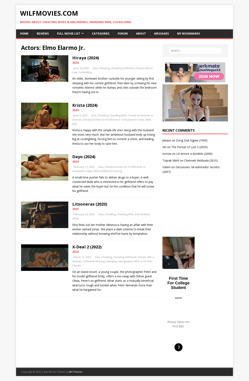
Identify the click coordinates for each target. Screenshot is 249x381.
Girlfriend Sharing (94, 261)
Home (24, 33)
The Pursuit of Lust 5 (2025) (189, 147)
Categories (100, 33)
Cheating (104, 68)
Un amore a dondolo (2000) (194, 154)
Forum (123, 33)
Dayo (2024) (83, 156)
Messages (161, 33)
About (141, 33)
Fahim (166, 167)
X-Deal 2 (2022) (87, 247)
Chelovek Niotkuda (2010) (201, 160)
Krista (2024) (85, 105)
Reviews (43, 33)
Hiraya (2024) (85, 57)
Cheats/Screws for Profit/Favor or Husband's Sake (113, 119)
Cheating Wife (118, 115)
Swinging (111, 261)
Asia (95, 68)
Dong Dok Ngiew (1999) (191, 140)
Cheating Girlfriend (122, 68)
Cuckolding (85, 72)
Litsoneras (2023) (89, 204)
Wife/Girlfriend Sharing (108, 171)
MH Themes (75, 372)
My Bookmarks (188, 33)
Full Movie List (68, 33)
